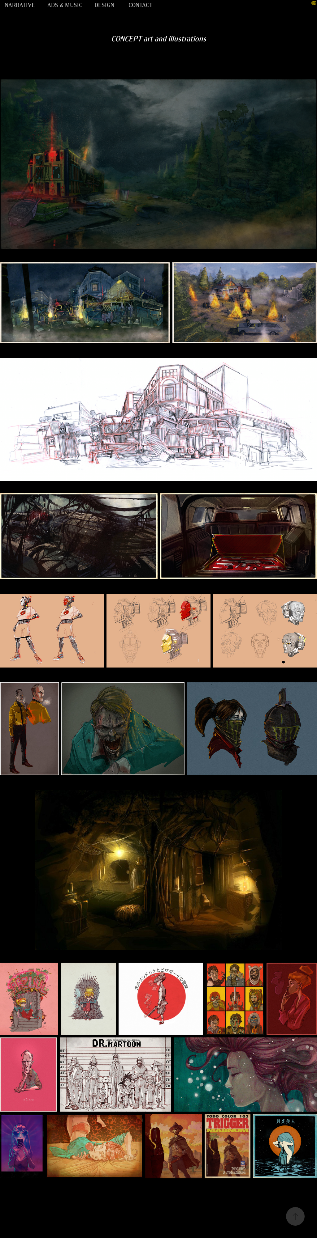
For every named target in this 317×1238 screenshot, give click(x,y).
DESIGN (104, 4)
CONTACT (140, 4)
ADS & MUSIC (64, 4)
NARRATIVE (20, 4)
